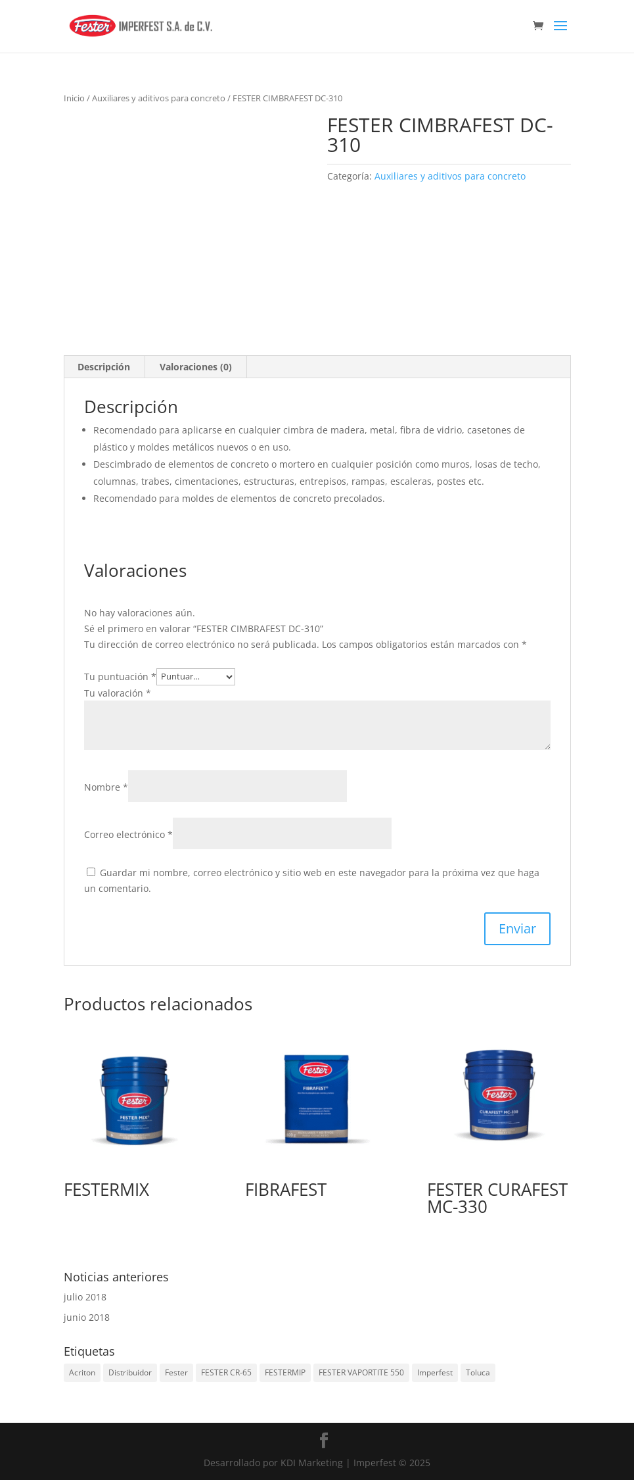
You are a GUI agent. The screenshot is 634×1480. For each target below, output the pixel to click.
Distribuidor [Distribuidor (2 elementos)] (130, 1372)
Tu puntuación (120, 676)
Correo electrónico (128, 834)
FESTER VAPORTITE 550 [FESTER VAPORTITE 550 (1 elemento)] (361, 1372)
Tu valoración (117, 693)
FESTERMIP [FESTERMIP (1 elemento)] (285, 1372)
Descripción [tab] (104, 366)
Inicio (74, 98)
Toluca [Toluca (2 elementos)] (478, 1372)
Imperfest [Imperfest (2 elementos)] (435, 1372)
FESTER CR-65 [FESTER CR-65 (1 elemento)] (226, 1372)
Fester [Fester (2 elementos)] (176, 1372)
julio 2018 (85, 1297)
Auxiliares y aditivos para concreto (158, 98)
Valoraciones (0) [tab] (196, 366)
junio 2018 (87, 1317)
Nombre (106, 787)
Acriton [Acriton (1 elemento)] (82, 1372)
